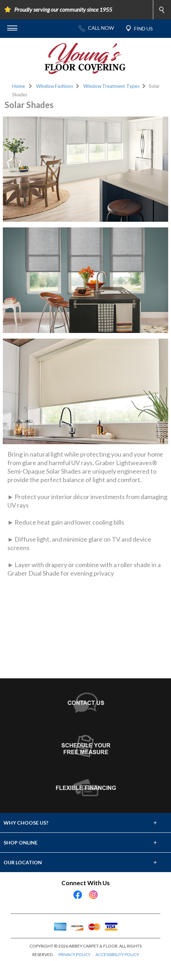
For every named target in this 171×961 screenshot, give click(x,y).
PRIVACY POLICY (74, 954)
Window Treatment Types (111, 86)
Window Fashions (54, 86)
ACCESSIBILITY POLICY (117, 954)
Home (18, 86)
